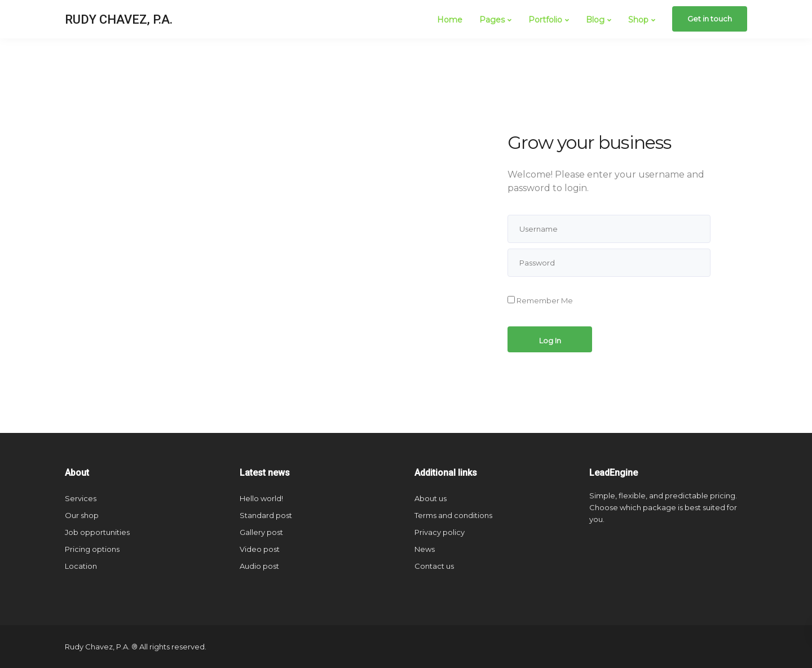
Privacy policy (439, 532)
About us (430, 498)
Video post (260, 549)
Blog (595, 20)
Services (80, 498)
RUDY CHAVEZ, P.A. (119, 19)
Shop (638, 20)
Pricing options (92, 549)
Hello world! (261, 498)
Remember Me (540, 300)
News (424, 549)
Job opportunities (97, 532)
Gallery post (261, 532)
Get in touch (709, 18)
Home (449, 20)
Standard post (266, 515)
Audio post (259, 565)
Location (81, 565)
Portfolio (545, 20)
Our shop (82, 515)
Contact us (434, 565)
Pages (492, 20)
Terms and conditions (453, 515)
